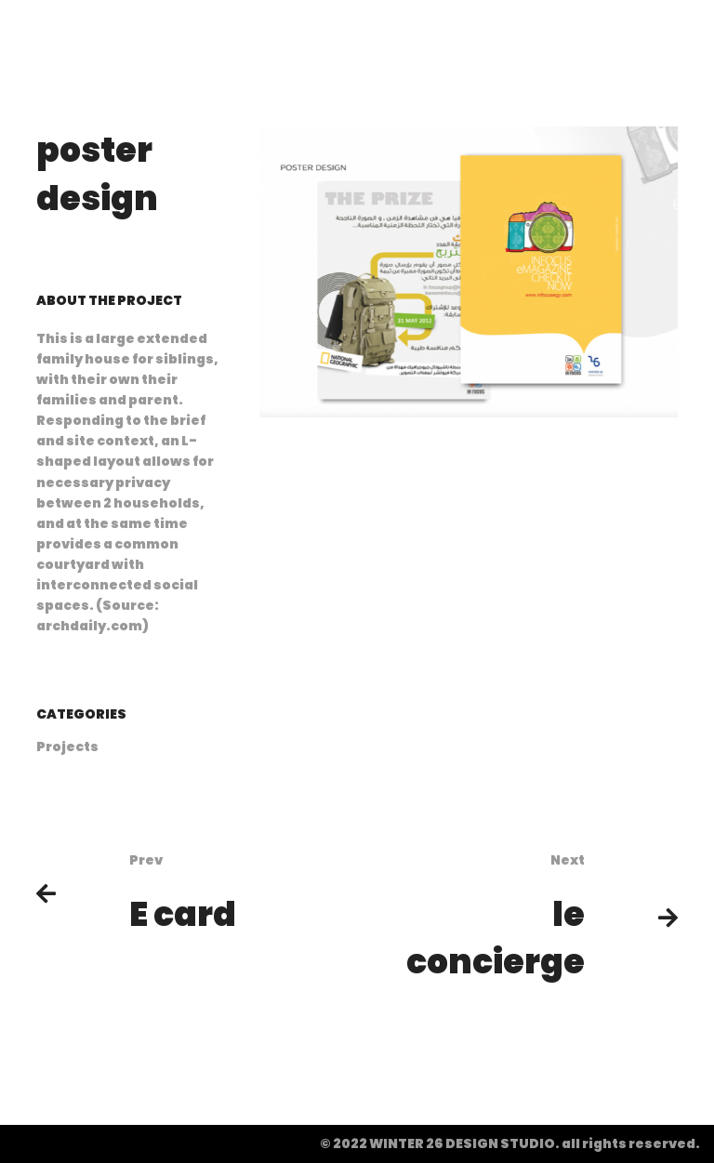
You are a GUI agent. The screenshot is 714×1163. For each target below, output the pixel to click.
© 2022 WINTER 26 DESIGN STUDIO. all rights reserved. (510, 1143)
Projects (67, 746)
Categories (81, 714)
